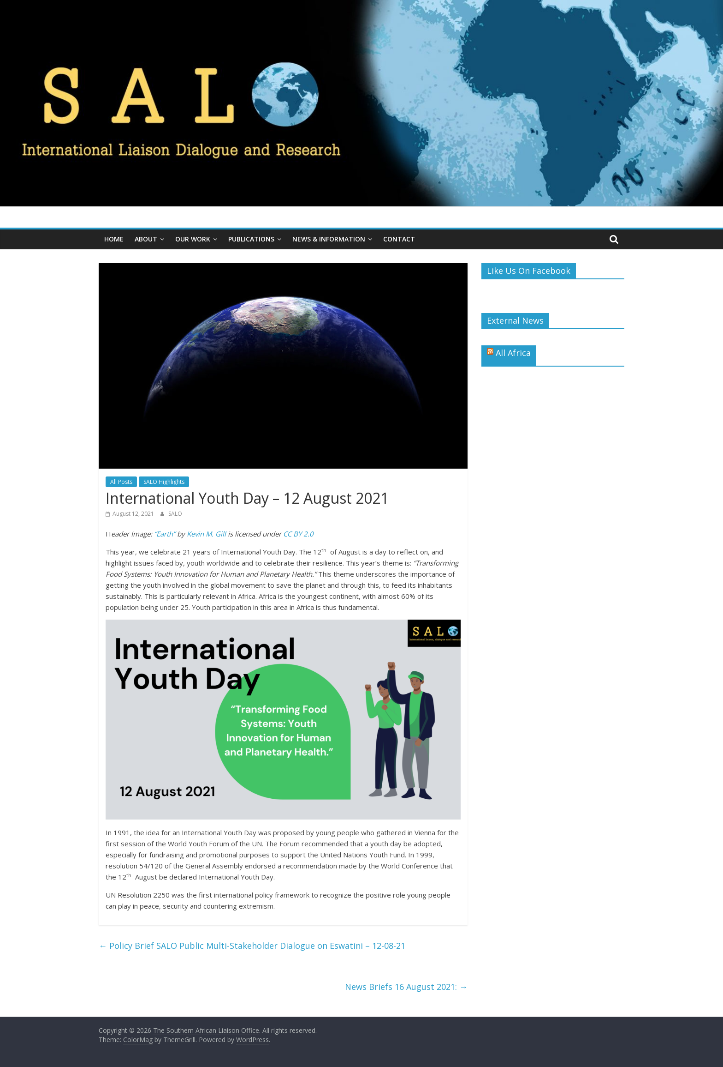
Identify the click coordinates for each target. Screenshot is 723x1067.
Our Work (192, 239)
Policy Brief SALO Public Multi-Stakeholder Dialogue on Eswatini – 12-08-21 (252, 945)
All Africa (513, 352)
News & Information (328, 239)
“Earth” (164, 533)
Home (114, 239)
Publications (251, 239)
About (146, 239)
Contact (399, 239)
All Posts (121, 482)
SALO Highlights (163, 482)
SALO (175, 514)
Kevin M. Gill (206, 533)
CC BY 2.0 (298, 533)
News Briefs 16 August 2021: (406, 986)
